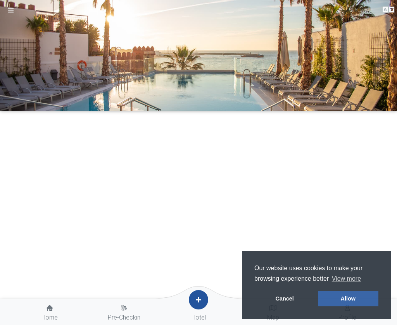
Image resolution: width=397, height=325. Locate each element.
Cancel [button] (285, 298)
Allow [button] (348, 298)
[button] (388, 10)
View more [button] (346, 278)
